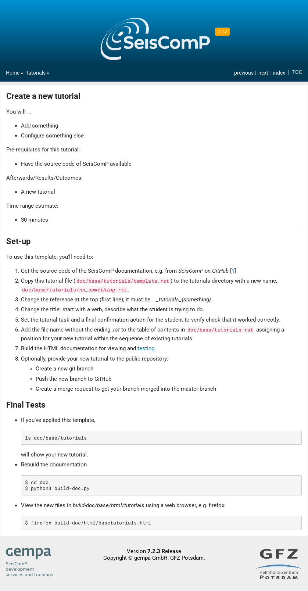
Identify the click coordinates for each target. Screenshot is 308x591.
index (279, 73)
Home (12, 73)
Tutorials (36, 73)
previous (244, 73)
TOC (297, 72)
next (263, 73)
